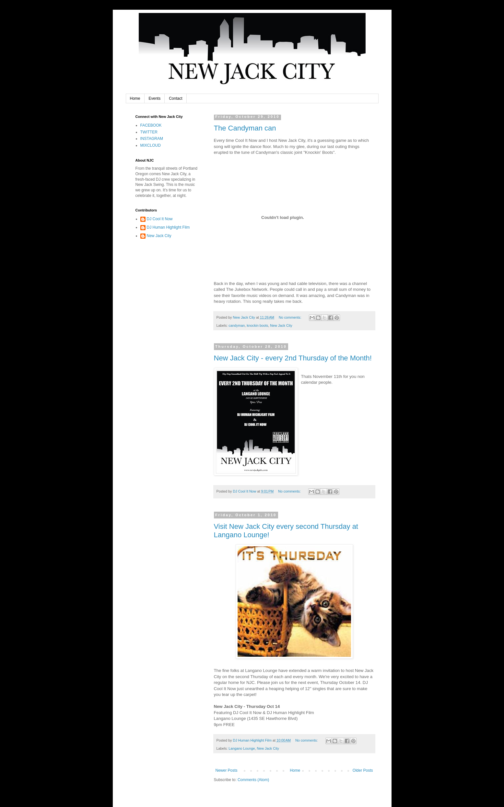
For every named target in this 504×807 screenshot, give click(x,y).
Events (155, 98)
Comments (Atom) (253, 780)
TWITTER (149, 132)
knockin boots (257, 325)
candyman (237, 325)
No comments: (290, 317)
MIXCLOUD (150, 145)
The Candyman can (245, 128)
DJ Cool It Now (160, 219)
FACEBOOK (151, 125)
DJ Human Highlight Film (168, 227)
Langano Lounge (242, 748)
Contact (175, 98)
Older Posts (363, 770)
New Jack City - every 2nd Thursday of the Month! (293, 358)
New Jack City (281, 325)
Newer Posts (227, 770)
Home (135, 98)
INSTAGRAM (151, 138)
